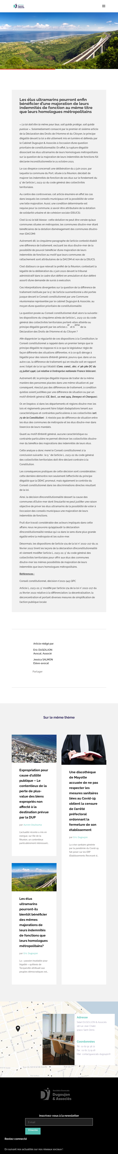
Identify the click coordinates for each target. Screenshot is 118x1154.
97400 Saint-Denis (85, 1030)
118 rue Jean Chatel (86, 1026)
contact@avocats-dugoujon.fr (96, 1054)
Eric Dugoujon (31, 953)
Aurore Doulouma (33, 824)
